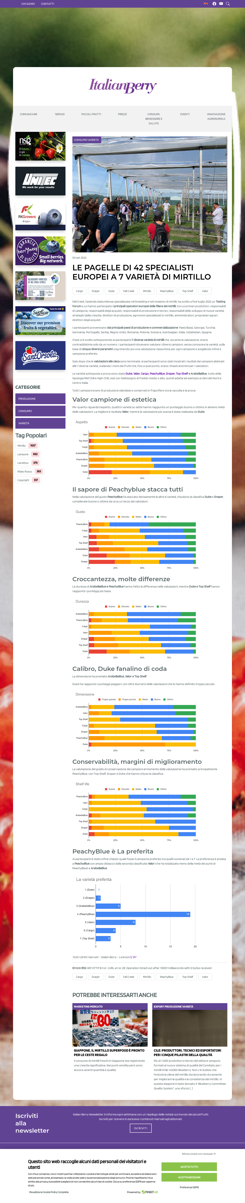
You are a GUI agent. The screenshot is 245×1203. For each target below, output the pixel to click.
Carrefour (23, 463)
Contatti (47, 4)
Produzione (27, 398)
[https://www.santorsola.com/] (40, 358)
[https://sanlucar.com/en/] (40, 323)
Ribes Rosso (24, 471)
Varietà (23, 423)
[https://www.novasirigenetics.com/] (40, 149)
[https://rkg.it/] (40, 219)
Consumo (25, 411)
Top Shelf (187, 291)
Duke (111, 291)
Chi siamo (28, 4)
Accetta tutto (189, 1166)
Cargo (79, 291)
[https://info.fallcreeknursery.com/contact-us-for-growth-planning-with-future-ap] (40, 288)
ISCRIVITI (140, 1128)
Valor (205, 291)
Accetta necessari (189, 1177)
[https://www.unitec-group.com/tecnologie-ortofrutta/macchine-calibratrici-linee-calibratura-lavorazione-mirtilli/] (40, 184)
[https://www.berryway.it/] (40, 253)
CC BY (132, 957)
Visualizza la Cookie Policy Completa (49, 1192)
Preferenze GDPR (189, 1187)
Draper (96, 291)
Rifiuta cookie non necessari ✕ (199, 1153)
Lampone (22, 454)
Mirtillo (21, 445)
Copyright (23, 480)
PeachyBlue (166, 291)
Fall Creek (128, 291)
